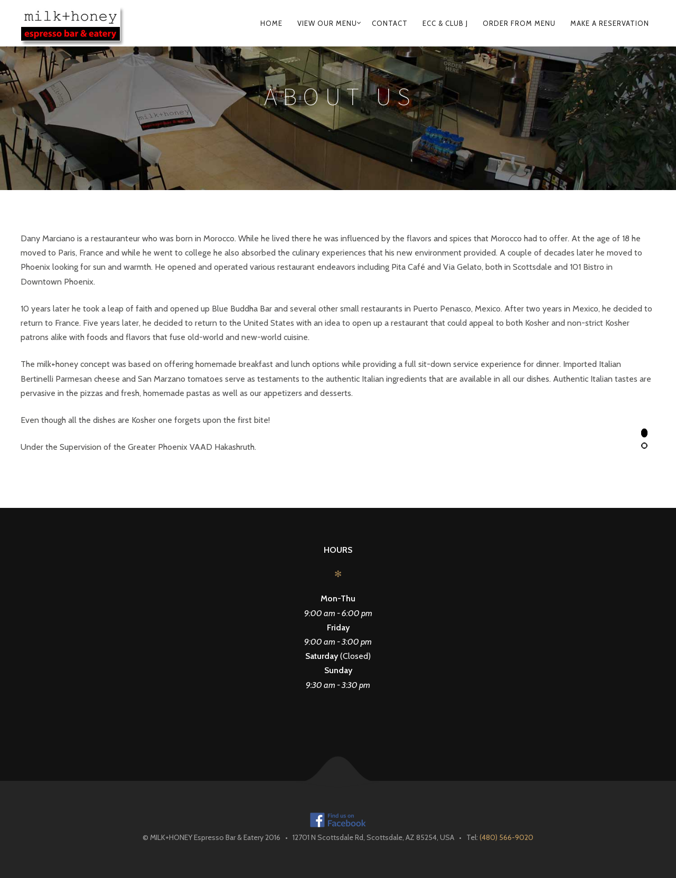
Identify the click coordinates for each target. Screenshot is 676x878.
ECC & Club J (445, 23)
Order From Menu (519, 23)
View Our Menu (327, 23)
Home (271, 23)
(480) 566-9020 (506, 837)
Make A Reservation (609, 23)
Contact (390, 23)
